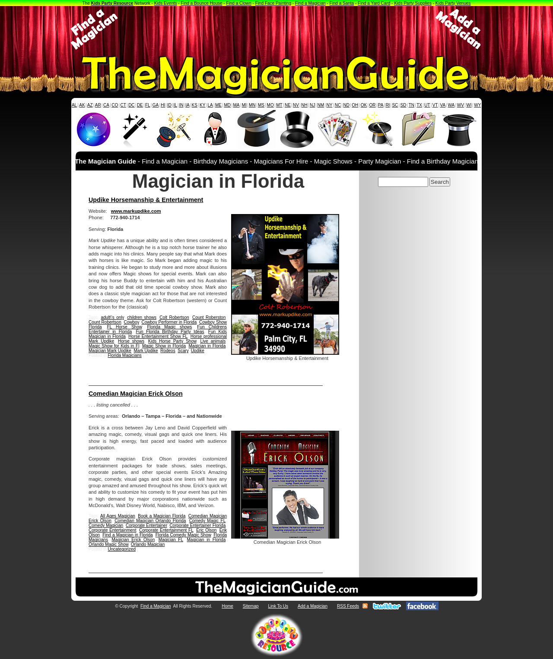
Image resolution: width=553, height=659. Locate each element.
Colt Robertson (174, 317)
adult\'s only (112, 317)
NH (304, 105)
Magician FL (171, 539)
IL (175, 105)
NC (338, 105)
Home (227, 606)
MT (279, 105)
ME (218, 105)
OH (355, 105)
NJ (312, 105)
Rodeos (167, 350)
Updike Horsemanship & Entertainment (146, 199)
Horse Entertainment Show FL (158, 336)
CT (123, 105)
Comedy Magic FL (207, 520)
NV (296, 105)
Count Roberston (209, 317)
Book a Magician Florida (161, 516)
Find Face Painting (273, 3)
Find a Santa (341, 3)
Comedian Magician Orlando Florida (150, 520)
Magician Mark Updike (110, 350)
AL (74, 105)
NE (288, 105)
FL (147, 105)
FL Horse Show (124, 327)
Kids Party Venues (453, 3)
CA (106, 105)
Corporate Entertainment (112, 530)
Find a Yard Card (374, 3)
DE (140, 105)
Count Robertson (105, 322)
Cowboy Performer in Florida (169, 322)
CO (114, 105)
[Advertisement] (276, 29)
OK (364, 105)
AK (82, 105)
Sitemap (251, 606)
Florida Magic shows (169, 327)
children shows (141, 317)
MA (236, 105)
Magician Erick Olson (133, 539)
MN (252, 105)
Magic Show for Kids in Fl (114, 346)
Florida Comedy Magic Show (183, 535)
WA (451, 105)
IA (187, 105)
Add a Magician (312, 606)
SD (403, 105)
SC (395, 105)
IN (181, 105)
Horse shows (131, 341)
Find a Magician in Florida (127, 535)
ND (346, 105)
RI (387, 105)
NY (329, 105)
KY (202, 105)
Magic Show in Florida (164, 346)
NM (321, 105)
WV (460, 105)
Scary (183, 350)
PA (381, 105)
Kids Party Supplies (413, 3)
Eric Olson (206, 530)
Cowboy (131, 322)
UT (427, 105)
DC (131, 105)
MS (261, 105)
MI (244, 105)
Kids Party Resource (112, 3)
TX (419, 105)
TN (411, 105)
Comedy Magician (106, 525)
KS (194, 105)
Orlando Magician (148, 544)
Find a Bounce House (201, 3)
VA (443, 105)
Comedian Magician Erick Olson (136, 393)
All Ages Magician (117, 516)
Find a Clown (238, 3)
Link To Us (278, 606)
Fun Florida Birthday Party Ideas (170, 331)
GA (156, 105)
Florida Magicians (124, 355)
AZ (90, 105)
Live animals (213, 341)
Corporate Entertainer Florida (197, 525)
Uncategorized (121, 549)
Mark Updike (146, 350)
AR (98, 105)
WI (468, 105)
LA (210, 105)
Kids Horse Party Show (172, 341)
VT (435, 105)
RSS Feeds (348, 606)
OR (372, 105)
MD (227, 105)
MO (270, 105)
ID (169, 105)
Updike (197, 350)
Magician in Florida (207, 346)
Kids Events (165, 3)
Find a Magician (310, 3)
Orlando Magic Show (108, 544)
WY (477, 105)
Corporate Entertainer (146, 525)
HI (163, 105)
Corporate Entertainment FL (166, 530)
